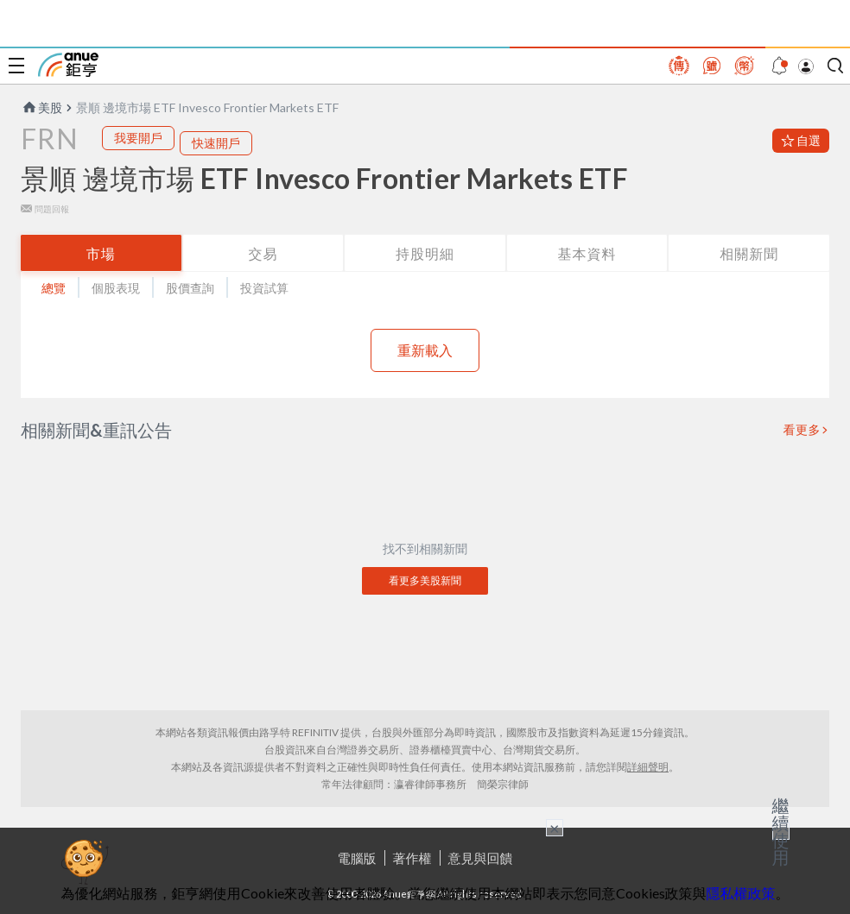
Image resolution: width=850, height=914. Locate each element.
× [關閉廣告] (554, 827)
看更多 (802, 430)
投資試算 (264, 288)
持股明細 (425, 253)
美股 (41, 107)
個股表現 (116, 288)
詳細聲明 (648, 766)
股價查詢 (190, 288)
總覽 (53, 288)
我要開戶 (138, 137)
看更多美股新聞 (425, 580)
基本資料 (587, 253)
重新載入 (425, 350)
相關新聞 (749, 253)
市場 (101, 253)
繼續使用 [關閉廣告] (781, 831)
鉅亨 (68, 65)
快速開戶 (216, 143)
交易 (262, 253)
